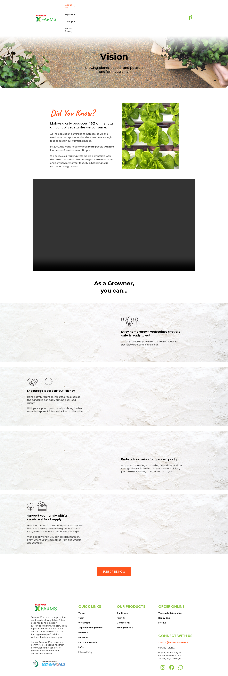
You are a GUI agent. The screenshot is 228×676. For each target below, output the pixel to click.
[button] (116, 8)
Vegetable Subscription (170, 593)
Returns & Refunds (87, 622)
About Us (116, 8)
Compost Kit (123, 603)
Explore (133, 8)
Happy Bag (164, 598)
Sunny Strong (165, 8)
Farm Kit (121, 598)
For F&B (162, 603)
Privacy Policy (85, 632)
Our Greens (122, 593)
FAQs (80, 627)
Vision (81, 593)
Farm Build (83, 617)
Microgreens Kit (125, 608)
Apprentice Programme (90, 608)
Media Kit (83, 612)
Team (81, 598)
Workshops (84, 603)
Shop (148, 8)
